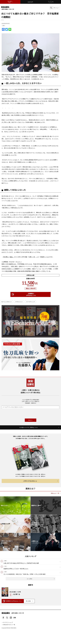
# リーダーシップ (30, 301)
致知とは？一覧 (55, 493)
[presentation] (30, 413)
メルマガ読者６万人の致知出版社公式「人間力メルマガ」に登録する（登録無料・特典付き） (30, 401)
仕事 (3, 25)
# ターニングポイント (6, 301)
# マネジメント (19, 301)
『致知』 (11, 257)
